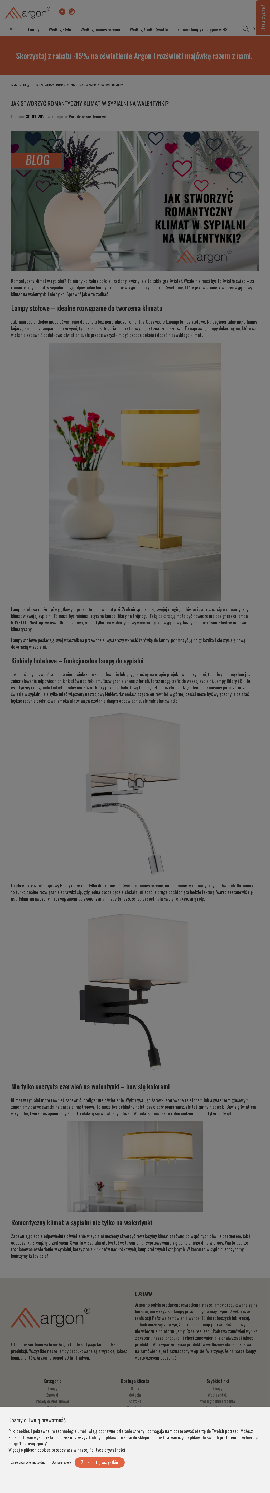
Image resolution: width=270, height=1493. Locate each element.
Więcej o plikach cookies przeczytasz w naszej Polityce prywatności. (67, 1449)
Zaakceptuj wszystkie (99, 1462)
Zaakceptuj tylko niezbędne (28, 1462)
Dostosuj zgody (61, 1462)
